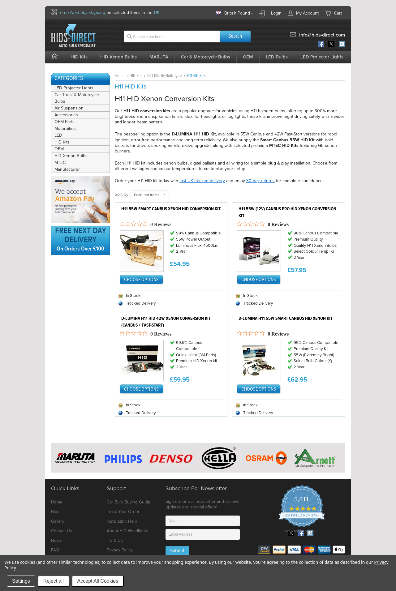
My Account (303, 13)
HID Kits (62, 142)
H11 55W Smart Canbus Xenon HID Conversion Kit (171, 209)
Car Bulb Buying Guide (128, 502)
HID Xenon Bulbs (71, 155)
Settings (21, 581)
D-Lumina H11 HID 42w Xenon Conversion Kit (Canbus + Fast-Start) (166, 322)
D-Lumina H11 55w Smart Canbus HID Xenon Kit (286, 318)
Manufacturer (67, 169)
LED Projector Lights (321, 57)
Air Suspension (69, 108)
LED (58, 135)
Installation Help (122, 521)
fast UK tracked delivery (202, 180)
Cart (338, 13)
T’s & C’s (115, 540)
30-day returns (260, 180)
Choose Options (141, 279)
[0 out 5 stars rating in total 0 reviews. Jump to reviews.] (145, 224)
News (56, 540)
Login (276, 13)
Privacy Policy (120, 550)
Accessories (66, 115)
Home (120, 76)
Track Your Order (123, 511)
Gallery (57, 521)
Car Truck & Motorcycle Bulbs (76, 98)
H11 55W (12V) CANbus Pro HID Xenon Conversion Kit (287, 212)
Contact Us (61, 530)
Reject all (53, 581)
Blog (55, 511)
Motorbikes (65, 128)
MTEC (60, 162)
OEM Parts (64, 121)
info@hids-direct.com (322, 35)
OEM (59, 149)
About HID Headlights (127, 530)
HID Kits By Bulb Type (164, 76)
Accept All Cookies (97, 581)
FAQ (55, 550)
